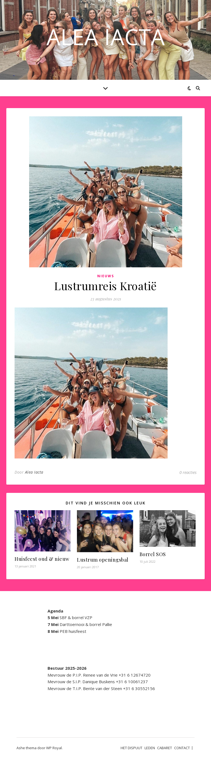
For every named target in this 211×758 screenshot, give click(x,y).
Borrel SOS (153, 554)
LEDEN (150, 747)
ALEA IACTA (105, 37)
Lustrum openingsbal (103, 559)
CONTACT (182, 747)
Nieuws (105, 276)
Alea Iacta (34, 472)
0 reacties (187, 472)
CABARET (164, 747)
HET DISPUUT (131, 747)
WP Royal (54, 747)
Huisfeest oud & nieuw (42, 559)
